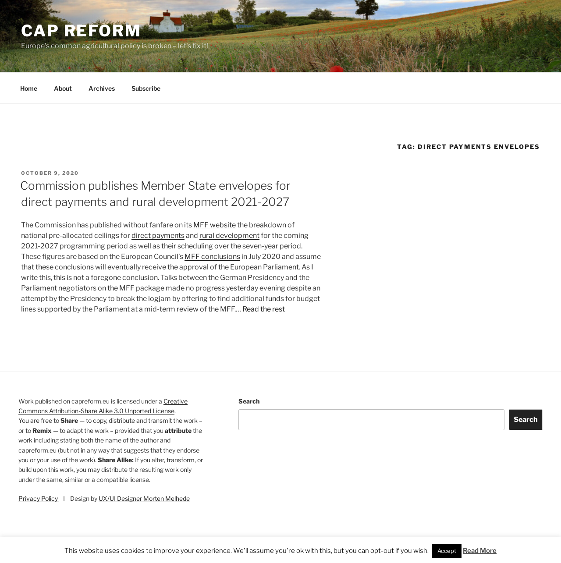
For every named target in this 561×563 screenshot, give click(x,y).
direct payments (158, 235)
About (63, 88)
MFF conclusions (212, 256)
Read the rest (263, 309)
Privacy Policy (38, 498)
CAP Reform (81, 30)
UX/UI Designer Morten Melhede (144, 498)
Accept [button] (446, 550)
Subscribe (145, 88)
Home (28, 88)
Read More (480, 551)
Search (248, 401)
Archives (102, 88)
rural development (229, 235)
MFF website (214, 225)
